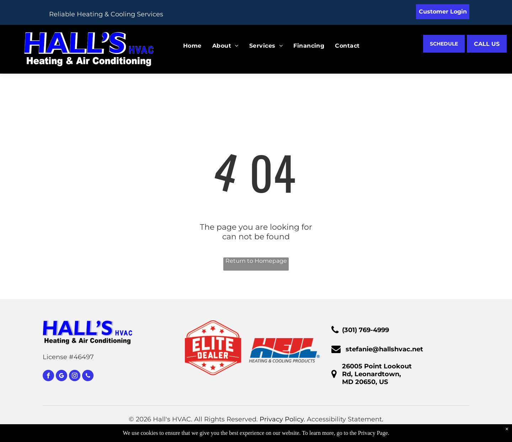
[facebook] (48, 376)
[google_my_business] (61, 376)
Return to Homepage (256, 260)
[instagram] (74, 376)
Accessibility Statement (344, 419)
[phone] (88, 376)
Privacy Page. (373, 433)
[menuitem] (187, 45)
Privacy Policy (282, 419)
